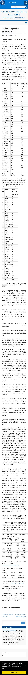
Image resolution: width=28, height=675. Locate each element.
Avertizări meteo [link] (7, 627)
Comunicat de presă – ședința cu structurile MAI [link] (20, 616)
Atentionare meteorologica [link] (9, 630)
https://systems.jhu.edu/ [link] (17, 583)
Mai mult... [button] (5, 668)
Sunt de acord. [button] (14, 672)
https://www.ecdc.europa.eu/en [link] (10, 565)
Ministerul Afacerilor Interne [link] (14, 17)
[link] (26, 3)
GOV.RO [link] (12, 2)
